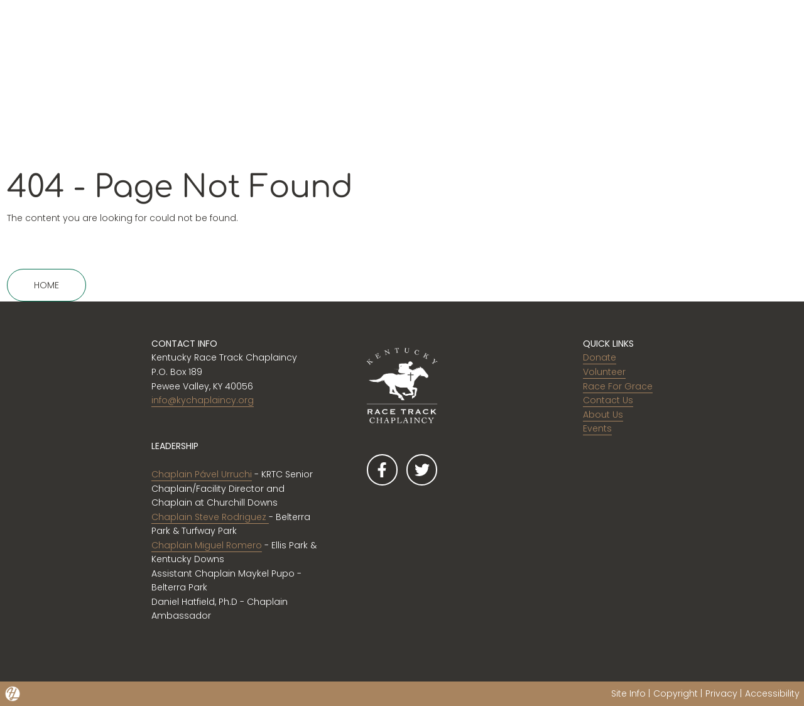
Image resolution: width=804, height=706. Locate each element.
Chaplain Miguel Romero (206, 545)
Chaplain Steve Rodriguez (210, 517)
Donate (599, 357)
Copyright (675, 693)
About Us (603, 414)
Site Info (628, 693)
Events (597, 428)
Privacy (721, 693)
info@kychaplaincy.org (202, 400)
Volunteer (604, 372)
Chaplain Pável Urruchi (201, 474)
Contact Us (608, 400)
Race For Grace (618, 386)
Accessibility (772, 693)
